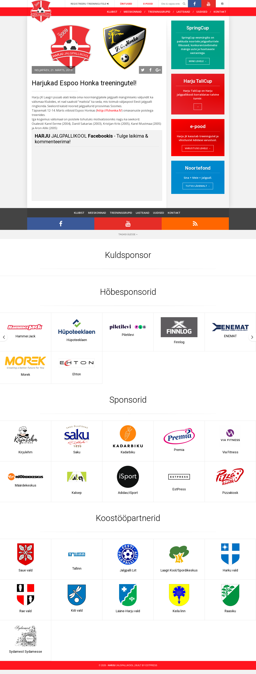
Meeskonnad (133, 11)
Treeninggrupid (159, 11)
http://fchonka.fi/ (109, 110)
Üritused (126, 3)
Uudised (201, 11)
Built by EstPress (146, 669)
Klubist (112, 11)
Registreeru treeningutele (90, 3)
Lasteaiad (183, 11)
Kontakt (220, 11)
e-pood (148, 3)
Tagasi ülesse (128, 236)
